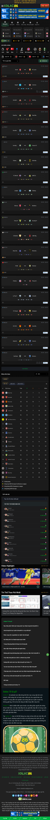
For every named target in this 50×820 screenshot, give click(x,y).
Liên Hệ (46, 777)
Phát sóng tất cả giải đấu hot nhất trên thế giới (16, 635)
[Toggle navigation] (2, 6)
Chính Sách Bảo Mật (16, 777)
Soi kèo (15, 818)
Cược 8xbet (44, 6)
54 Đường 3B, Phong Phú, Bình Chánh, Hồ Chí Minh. (27, 783)
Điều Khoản (26, 777)
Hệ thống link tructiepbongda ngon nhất (14, 639)
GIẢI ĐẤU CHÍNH (5, 45)
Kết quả (45, 818)
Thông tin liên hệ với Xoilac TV (12, 685)
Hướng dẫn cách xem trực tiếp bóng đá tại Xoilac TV (18, 662)
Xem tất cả (44, 565)
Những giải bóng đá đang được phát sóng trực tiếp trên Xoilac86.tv (22, 653)
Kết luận (6, 680)
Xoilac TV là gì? (8, 621)
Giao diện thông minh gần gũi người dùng (14, 648)
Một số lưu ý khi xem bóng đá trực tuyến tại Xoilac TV (18, 675)
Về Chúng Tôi (5, 777)
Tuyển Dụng (25, 780)
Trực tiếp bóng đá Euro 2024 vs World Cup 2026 (17, 657)
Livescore (25, 818)
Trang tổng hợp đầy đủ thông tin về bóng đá (15, 644)
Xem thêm (25, 368)
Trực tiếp (5, 818)
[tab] (5, 23)
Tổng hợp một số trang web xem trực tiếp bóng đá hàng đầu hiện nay (22, 671)
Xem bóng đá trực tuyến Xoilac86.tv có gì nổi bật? (17, 630)
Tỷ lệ (35, 818)
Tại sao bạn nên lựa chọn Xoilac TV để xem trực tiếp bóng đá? (20, 666)
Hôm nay (39, 41)
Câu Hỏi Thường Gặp (36, 777)
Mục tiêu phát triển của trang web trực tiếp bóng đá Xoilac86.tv (21, 626)
